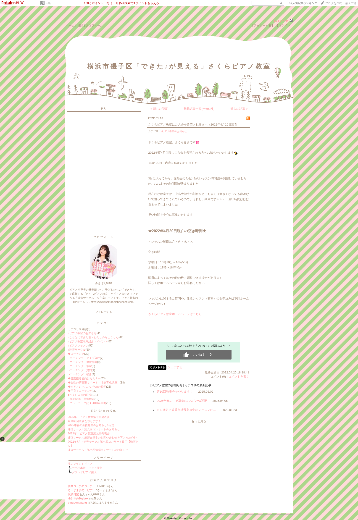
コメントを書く (238, 376)
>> (303, 3)
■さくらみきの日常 (79, 395)
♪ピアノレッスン (78, 345)
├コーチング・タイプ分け (84, 358)
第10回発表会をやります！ (84, 421)
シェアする (175, 367)
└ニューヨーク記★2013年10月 (87, 403)
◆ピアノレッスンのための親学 (87, 386)
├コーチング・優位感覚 (82, 362)
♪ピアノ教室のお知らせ (82, 333)
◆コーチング (76, 353)
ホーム (70, 25)
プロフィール (94, 25)
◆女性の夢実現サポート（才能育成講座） (94, 382)
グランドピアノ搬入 (84, 472)
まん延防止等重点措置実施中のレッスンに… (186, 410)
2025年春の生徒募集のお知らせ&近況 (91, 425)
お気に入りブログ (103, 480)
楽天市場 (350, 3)
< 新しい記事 (159, 108)
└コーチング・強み (80, 374)
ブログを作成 (333, 3)
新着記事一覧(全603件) (199, 108)
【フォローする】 (262, 25)
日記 (80, 25)
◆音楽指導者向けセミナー (84, 378)
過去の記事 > (239, 108)
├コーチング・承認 (80, 366)
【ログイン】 (284, 25)
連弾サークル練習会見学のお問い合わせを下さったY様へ (103, 437)
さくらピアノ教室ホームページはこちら (175, 314)
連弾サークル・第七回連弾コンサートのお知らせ (98, 450)
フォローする (103, 311)
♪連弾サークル (77, 349)
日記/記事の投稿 (103, 410)
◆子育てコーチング (80, 390)
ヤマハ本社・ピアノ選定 (87, 468)
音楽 (48, 3)
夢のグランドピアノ (80, 463)
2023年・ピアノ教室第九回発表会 (89, 433)
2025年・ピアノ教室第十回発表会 (89, 417)
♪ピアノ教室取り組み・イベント (88, 341)
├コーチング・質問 (80, 370)
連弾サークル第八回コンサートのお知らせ (94, 429)
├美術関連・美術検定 (81, 399)
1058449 (281, 20)
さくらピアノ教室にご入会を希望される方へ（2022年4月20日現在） (194, 124)
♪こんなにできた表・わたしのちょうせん (93, 337)
